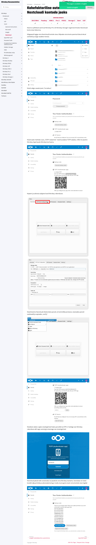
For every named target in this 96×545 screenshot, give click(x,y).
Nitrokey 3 (5, 58)
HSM (5, 50)
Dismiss (89, 7)
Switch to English (72, 7)
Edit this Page (72, 542)
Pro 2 (57, 20)
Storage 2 (71, 20)
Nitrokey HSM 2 (7, 69)
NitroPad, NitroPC (6, 79)
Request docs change (83, 542)
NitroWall (4, 90)
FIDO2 (5, 19)
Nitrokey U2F (6, 66)
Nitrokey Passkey (7, 61)
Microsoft (8, 29)
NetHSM (3, 88)
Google (7, 32)
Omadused (6, 16)
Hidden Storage (8, 47)
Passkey (44, 20)
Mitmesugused (8, 55)
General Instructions (11, 27)
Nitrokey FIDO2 (7, 63)
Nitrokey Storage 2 (8, 77)
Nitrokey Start (6, 74)
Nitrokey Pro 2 (7, 71)
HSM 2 (51, 20)
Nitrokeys (4, 13)
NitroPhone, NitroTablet (8, 82)
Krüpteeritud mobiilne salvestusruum (10, 43)
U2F (5, 21)
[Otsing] (11, 7)
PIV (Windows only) (9, 52)
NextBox (3, 85)
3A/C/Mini (35, 20)
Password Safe (8, 40)
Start (79, 20)
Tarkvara (3, 96)
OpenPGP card (8, 37)
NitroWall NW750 (6, 93)
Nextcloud (8, 35)
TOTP (5, 24)
